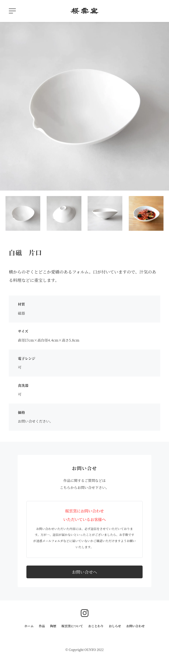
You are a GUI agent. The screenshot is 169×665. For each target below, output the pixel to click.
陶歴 (53, 626)
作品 (42, 626)
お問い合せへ (84, 572)
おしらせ (115, 626)
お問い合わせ (135, 626)
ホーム (29, 626)
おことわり (96, 626)
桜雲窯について (72, 626)
